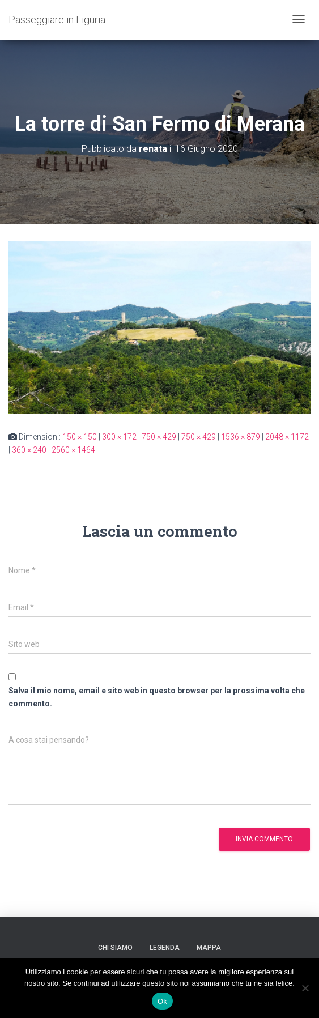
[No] (305, 988)
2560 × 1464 (73, 449)
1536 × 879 (240, 436)
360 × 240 (29, 449)
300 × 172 (119, 436)
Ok (162, 1001)
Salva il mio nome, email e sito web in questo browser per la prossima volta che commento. (156, 697)
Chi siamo (115, 948)
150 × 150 (79, 436)
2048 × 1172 (287, 436)
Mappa (209, 948)
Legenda (165, 948)
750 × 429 (159, 436)
